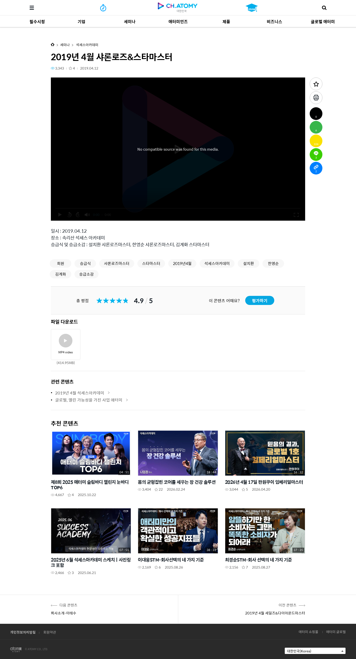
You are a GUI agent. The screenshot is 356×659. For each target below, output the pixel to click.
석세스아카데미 (86, 44)
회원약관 (49, 632)
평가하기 (259, 300)
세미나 (65, 44)
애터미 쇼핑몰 (308, 631)
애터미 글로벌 (336, 631)
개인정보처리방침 (23, 632)
